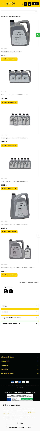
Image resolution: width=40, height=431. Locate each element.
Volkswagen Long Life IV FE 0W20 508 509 (14, 224)
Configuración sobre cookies (20, 427)
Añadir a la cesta (10, 59)
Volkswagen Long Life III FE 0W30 (11, 51)
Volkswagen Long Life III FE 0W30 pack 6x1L (14, 181)
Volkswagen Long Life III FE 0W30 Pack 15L (14, 95)
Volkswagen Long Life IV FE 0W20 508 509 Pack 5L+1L (17, 267)
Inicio (4, 306)
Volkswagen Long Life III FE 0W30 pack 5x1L (14, 138)
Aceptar (20, 423)
